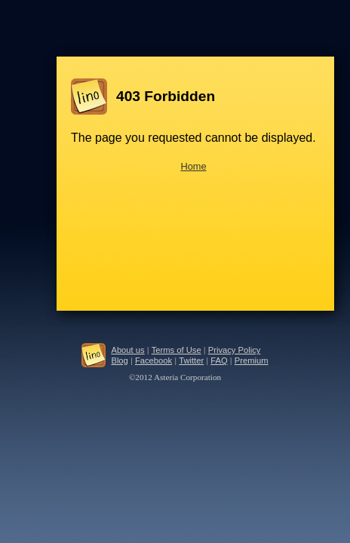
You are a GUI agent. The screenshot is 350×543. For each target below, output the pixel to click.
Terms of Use (176, 349)
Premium (252, 360)
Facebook (153, 360)
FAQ (218, 360)
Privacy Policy (234, 349)
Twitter (191, 360)
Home (193, 166)
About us (127, 349)
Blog (119, 360)
